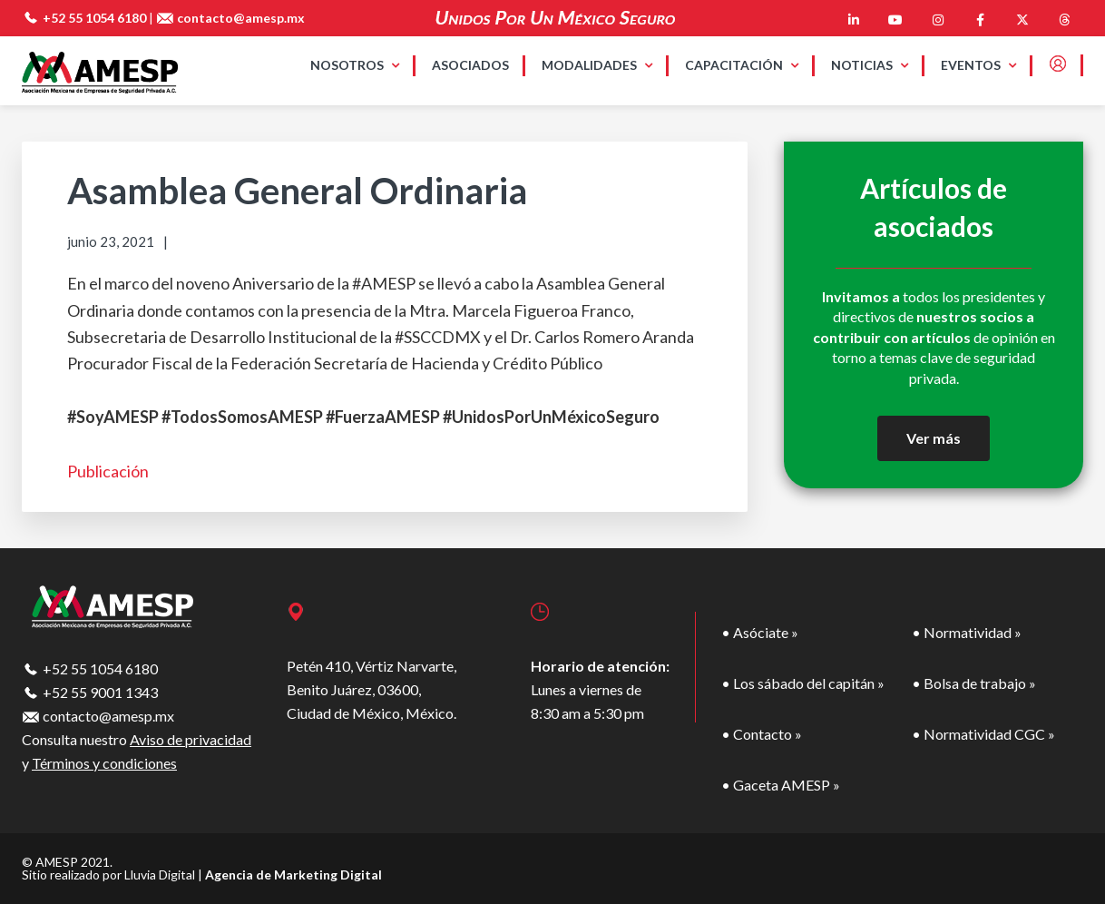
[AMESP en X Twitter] (1022, 20)
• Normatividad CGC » (983, 733)
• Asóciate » (759, 632)
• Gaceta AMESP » (780, 784)
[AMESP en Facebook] (980, 20)
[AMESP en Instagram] (938, 20)
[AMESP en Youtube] (895, 20)
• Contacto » (761, 733)
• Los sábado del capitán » (803, 683)
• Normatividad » (967, 632)
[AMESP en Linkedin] (854, 20)
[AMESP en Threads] (1064, 20)
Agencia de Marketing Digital (293, 874)
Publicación (108, 471)
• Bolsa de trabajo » (974, 683)
